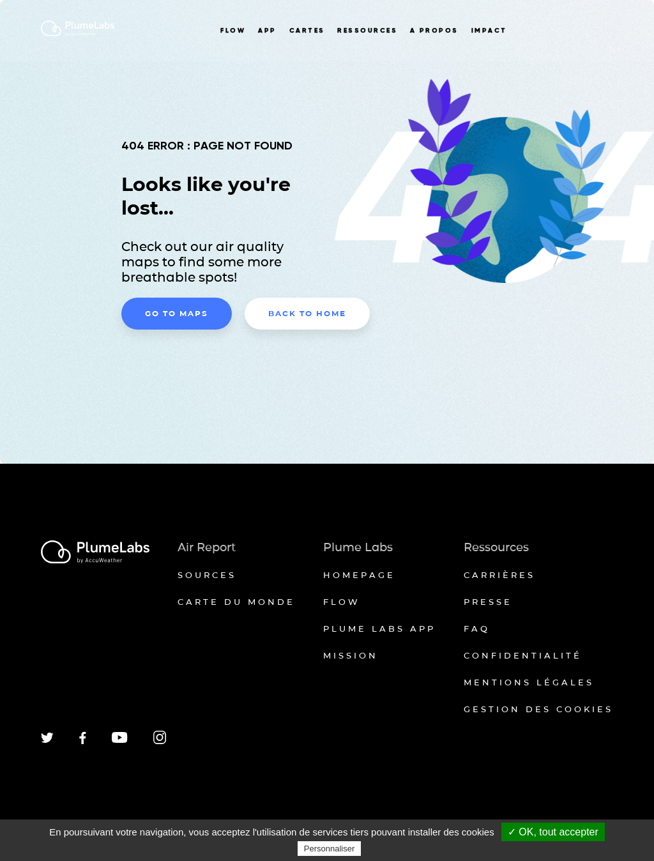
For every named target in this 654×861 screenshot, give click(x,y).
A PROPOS (434, 30)
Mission (350, 655)
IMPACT (489, 30)
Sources (207, 575)
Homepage (359, 575)
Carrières (499, 575)
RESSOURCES (367, 30)
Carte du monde (236, 602)
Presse (488, 602)
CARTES (307, 30)
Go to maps (176, 313)
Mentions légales (529, 682)
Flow (341, 602)
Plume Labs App (379, 628)
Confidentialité (523, 655)
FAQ (477, 628)
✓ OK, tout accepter (553, 832)
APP (267, 30)
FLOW (232, 30)
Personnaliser (329, 848)
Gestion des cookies (538, 709)
